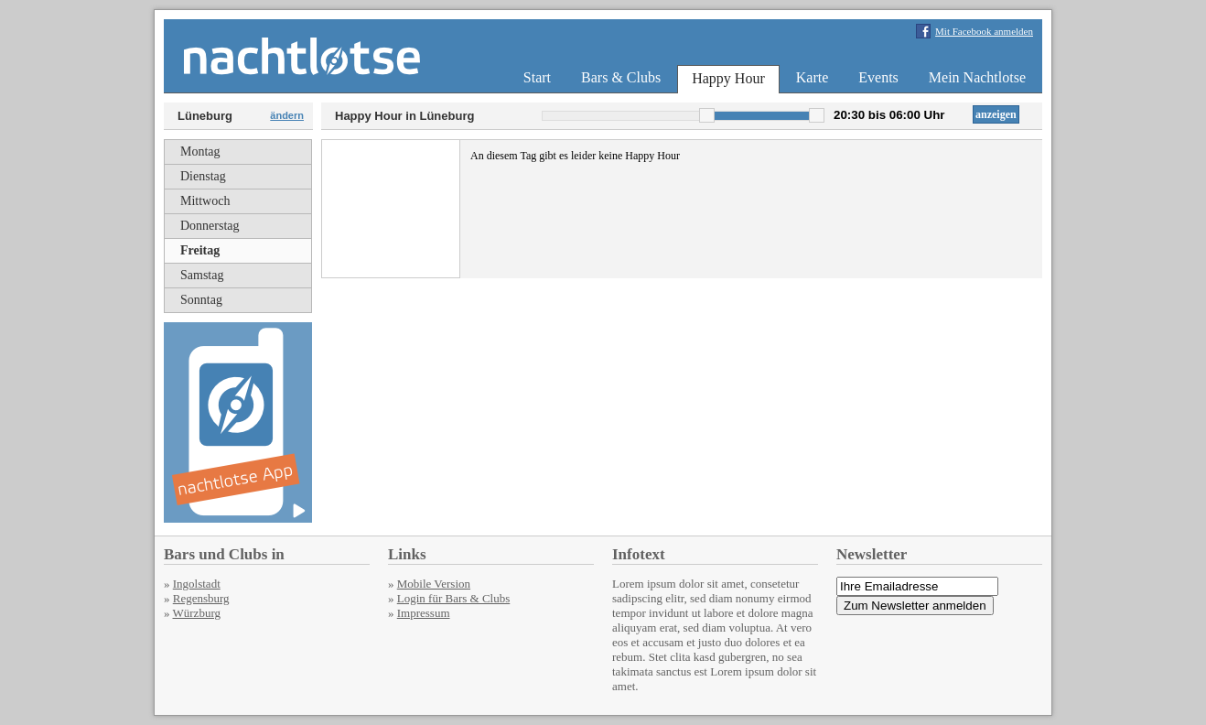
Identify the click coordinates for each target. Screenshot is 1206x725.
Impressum (423, 613)
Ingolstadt (197, 583)
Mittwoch (205, 201)
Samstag (201, 275)
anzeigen (996, 114)
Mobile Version (433, 583)
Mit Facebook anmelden (984, 31)
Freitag (200, 250)
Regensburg (201, 598)
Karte (812, 77)
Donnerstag (210, 226)
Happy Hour (728, 78)
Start (537, 77)
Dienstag (203, 176)
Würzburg (197, 613)
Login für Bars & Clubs (454, 598)
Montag (200, 151)
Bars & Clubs (621, 77)
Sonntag (201, 300)
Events (878, 77)
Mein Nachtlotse (977, 77)
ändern (287, 115)
